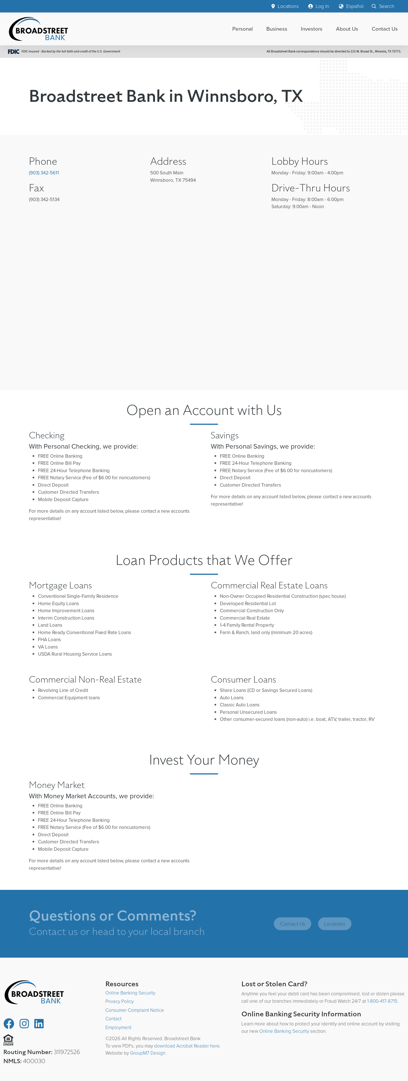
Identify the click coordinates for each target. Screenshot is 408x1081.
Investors (311, 29)
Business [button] (276, 29)
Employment (118, 1027)
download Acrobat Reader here (187, 1046)
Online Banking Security (130, 992)
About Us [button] (347, 29)
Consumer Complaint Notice (134, 1010)
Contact (113, 1018)
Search (383, 6)
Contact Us (385, 29)
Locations (285, 6)
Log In (318, 6)
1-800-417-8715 (382, 1001)
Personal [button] (242, 29)
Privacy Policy (119, 1001)
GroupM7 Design (147, 1053)
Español (351, 6)
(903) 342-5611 (44, 172)
